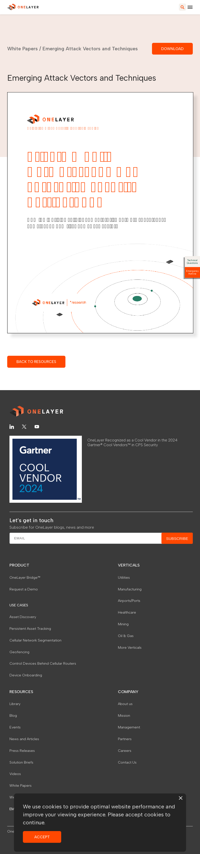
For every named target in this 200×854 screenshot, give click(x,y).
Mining (123, 624)
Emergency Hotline (192, 272)
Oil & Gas (126, 636)
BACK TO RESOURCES (36, 361)
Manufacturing (130, 589)
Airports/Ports (129, 600)
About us (125, 704)
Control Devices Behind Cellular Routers (42, 663)
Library (14, 704)
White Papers (22, 49)
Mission (124, 715)
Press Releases (22, 750)
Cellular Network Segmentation (35, 640)
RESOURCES (21, 691)
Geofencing (19, 652)
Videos (15, 774)
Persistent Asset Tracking (30, 628)
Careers (124, 750)
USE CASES (18, 605)
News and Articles (24, 739)
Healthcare (127, 612)
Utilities (124, 577)
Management (129, 727)
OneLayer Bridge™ (24, 577)
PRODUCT (19, 565)
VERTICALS (129, 565)
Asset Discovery (22, 617)
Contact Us (127, 762)
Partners (125, 739)
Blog (13, 715)
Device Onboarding (25, 675)
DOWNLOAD (172, 48)
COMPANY (128, 691)
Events (15, 727)
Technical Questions (192, 261)
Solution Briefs (21, 762)
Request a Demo (23, 589)
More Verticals (130, 647)
